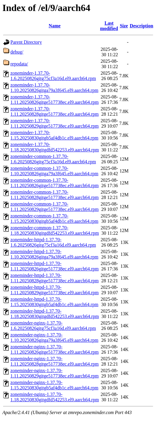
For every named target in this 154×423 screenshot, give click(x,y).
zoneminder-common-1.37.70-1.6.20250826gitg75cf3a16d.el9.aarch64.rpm (53, 159)
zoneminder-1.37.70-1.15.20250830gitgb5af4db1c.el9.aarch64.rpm (54, 135)
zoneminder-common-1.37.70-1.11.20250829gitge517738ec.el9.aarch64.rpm (54, 206)
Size (124, 25)
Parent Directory (26, 42)
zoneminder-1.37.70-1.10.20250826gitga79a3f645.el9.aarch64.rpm (54, 87)
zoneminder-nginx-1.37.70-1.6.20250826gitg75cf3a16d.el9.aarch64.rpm (53, 325)
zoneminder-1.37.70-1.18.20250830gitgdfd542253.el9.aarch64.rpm (54, 147)
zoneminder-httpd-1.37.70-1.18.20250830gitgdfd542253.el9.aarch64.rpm (54, 313)
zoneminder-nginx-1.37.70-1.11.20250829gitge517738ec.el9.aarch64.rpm (54, 373)
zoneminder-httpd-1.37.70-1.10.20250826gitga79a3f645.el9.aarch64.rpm (54, 254)
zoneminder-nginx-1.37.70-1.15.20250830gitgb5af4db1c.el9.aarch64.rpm (54, 385)
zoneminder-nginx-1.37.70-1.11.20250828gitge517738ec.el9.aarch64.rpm (54, 361)
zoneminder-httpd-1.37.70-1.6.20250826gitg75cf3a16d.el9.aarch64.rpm (53, 242)
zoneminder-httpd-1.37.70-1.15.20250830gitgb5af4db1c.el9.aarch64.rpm (54, 302)
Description (141, 25)
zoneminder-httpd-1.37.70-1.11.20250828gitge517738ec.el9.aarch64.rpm (54, 278)
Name (55, 25)
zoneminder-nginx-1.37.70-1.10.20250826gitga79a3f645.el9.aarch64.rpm (54, 337)
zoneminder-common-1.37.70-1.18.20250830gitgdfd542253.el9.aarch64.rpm (54, 230)
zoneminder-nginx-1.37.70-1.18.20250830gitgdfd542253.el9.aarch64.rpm (54, 397)
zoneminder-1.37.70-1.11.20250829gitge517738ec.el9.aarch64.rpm (54, 123)
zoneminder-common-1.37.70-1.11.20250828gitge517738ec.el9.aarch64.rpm (54, 194)
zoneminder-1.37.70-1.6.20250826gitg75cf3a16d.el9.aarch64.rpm (53, 75)
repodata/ (19, 63)
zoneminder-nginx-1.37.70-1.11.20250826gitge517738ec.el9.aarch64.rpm (54, 349)
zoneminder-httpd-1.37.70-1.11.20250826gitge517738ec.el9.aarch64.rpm (54, 266)
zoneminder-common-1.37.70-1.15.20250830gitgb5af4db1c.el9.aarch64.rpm (54, 218)
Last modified (109, 26)
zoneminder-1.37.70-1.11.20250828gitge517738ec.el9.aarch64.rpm (54, 111)
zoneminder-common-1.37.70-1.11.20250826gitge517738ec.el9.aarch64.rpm (54, 183)
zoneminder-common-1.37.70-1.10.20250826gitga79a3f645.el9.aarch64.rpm (54, 171)
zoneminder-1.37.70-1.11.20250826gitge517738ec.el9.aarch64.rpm (54, 99)
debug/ (16, 51)
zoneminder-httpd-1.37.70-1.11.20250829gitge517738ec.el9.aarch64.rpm (54, 290)
